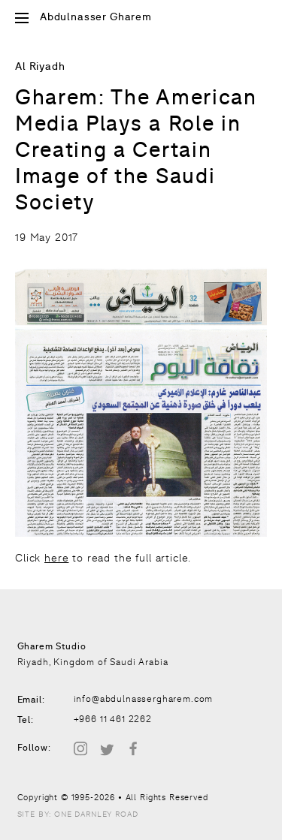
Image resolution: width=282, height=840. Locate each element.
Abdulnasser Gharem (96, 18)
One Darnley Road (96, 814)
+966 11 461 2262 (113, 719)
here (56, 558)
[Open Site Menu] (22, 19)
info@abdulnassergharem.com (144, 699)
